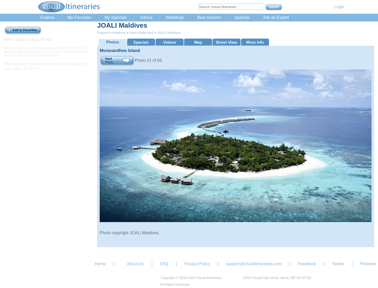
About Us (135, 264)
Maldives (119, 33)
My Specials (116, 17)
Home (100, 264)
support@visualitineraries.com (254, 264)
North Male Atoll (141, 33)
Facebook (307, 264)
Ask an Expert (276, 17)
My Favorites (79, 17)
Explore (47, 17)
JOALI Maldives (169, 33)
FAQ (164, 264)
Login (339, 7)
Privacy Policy (197, 264)
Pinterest (368, 264)
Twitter (338, 264)
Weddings (175, 17)
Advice (146, 17)
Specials (242, 17)
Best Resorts (209, 17)
